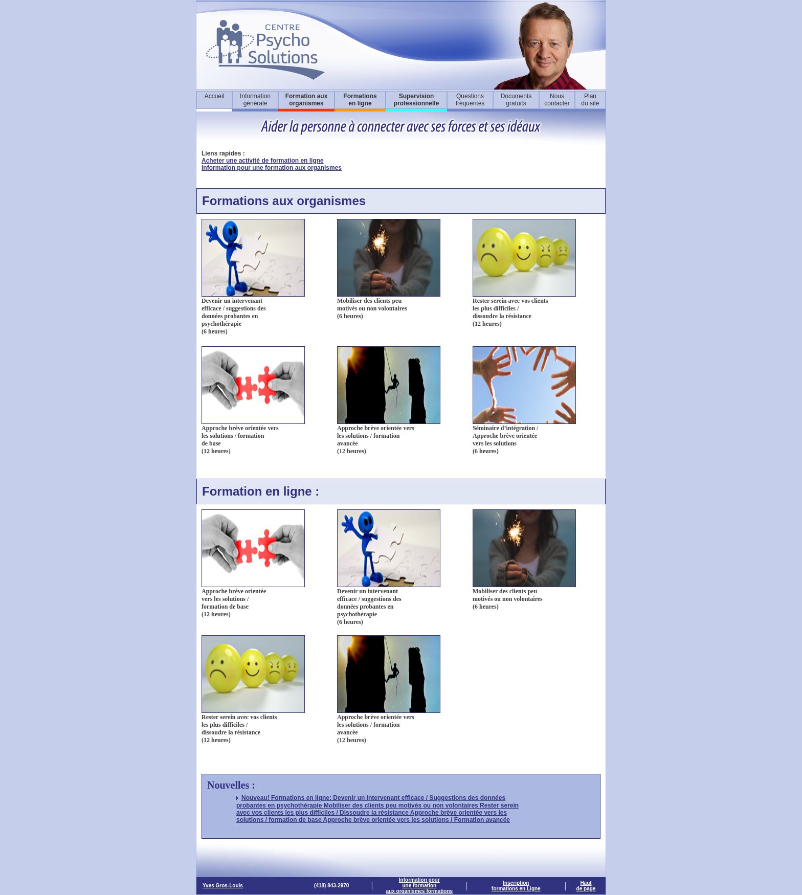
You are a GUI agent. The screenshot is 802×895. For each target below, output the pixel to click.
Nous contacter (556, 100)
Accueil (215, 96)
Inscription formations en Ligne (516, 885)
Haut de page (586, 885)
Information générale (255, 100)
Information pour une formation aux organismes (272, 167)
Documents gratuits (516, 100)
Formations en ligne (359, 100)
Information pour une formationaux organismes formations (419, 885)
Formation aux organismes (306, 100)
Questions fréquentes (470, 100)
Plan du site (590, 100)
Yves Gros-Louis (223, 885)
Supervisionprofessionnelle (416, 100)
